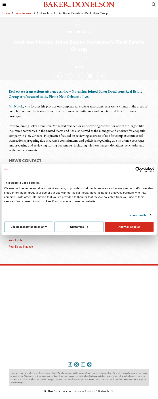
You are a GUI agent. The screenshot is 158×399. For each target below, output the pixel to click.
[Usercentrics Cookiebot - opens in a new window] (138, 169)
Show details (138, 215)
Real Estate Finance (21, 246)
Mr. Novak (16, 106)
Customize (79, 226)
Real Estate (15, 240)
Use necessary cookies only (28, 226)
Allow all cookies (129, 226)
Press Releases (24, 13)
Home (6, 13)
